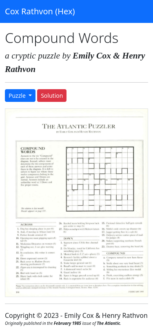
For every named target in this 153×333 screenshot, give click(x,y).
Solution (52, 95)
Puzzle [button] (18, 95)
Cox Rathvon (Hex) (40, 11)
